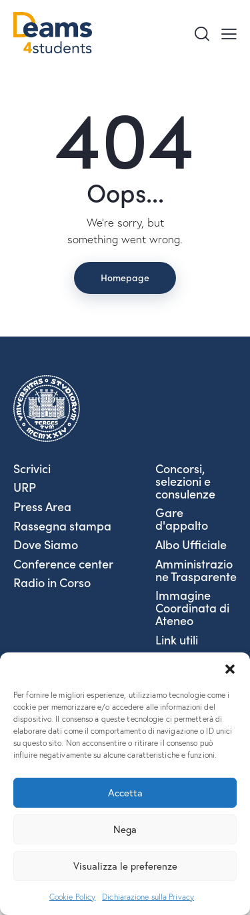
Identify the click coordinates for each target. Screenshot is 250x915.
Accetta (125, 792)
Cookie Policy (72, 897)
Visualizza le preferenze (125, 865)
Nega (125, 829)
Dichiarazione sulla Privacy (148, 897)
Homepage (125, 277)
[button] (230, 669)
